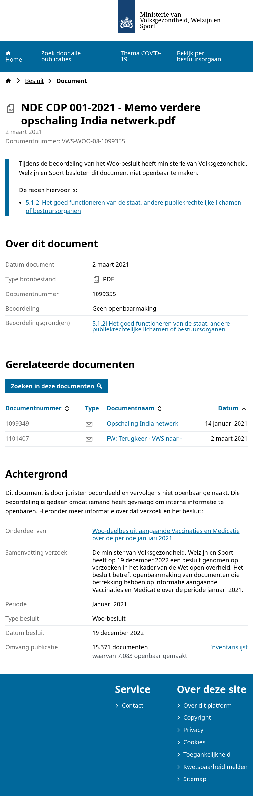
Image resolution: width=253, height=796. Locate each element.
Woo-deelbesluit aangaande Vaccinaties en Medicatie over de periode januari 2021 (165, 534)
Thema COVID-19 (141, 56)
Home (13, 56)
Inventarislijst (229, 647)
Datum (233, 408)
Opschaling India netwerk (142, 423)
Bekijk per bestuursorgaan (199, 56)
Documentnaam (135, 408)
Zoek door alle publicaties (61, 56)
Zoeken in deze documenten (56, 386)
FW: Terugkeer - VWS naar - (144, 438)
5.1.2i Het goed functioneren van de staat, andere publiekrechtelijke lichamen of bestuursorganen (161, 326)
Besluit (36, 81)
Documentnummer (38, 408)
